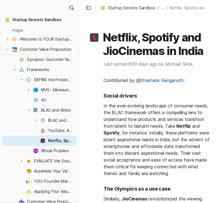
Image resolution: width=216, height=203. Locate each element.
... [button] (163, 7)
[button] (71, 8)
